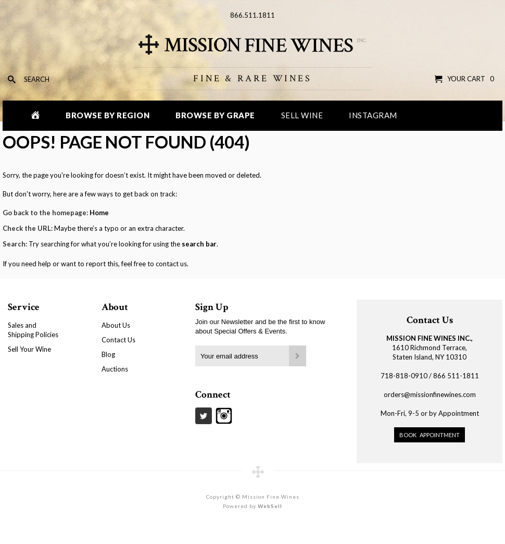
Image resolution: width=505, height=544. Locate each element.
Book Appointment (429, 434)
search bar (199, 244)
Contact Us (118, 340)
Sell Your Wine (29, 349)
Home (99, 212)
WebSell (270, 506)
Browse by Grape (215, 115)
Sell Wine (302, 115)
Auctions (115, 369)
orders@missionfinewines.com (430, 394)
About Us (116, 325)
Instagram (373, 115)
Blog (108, 354)
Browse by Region (107, 115)
